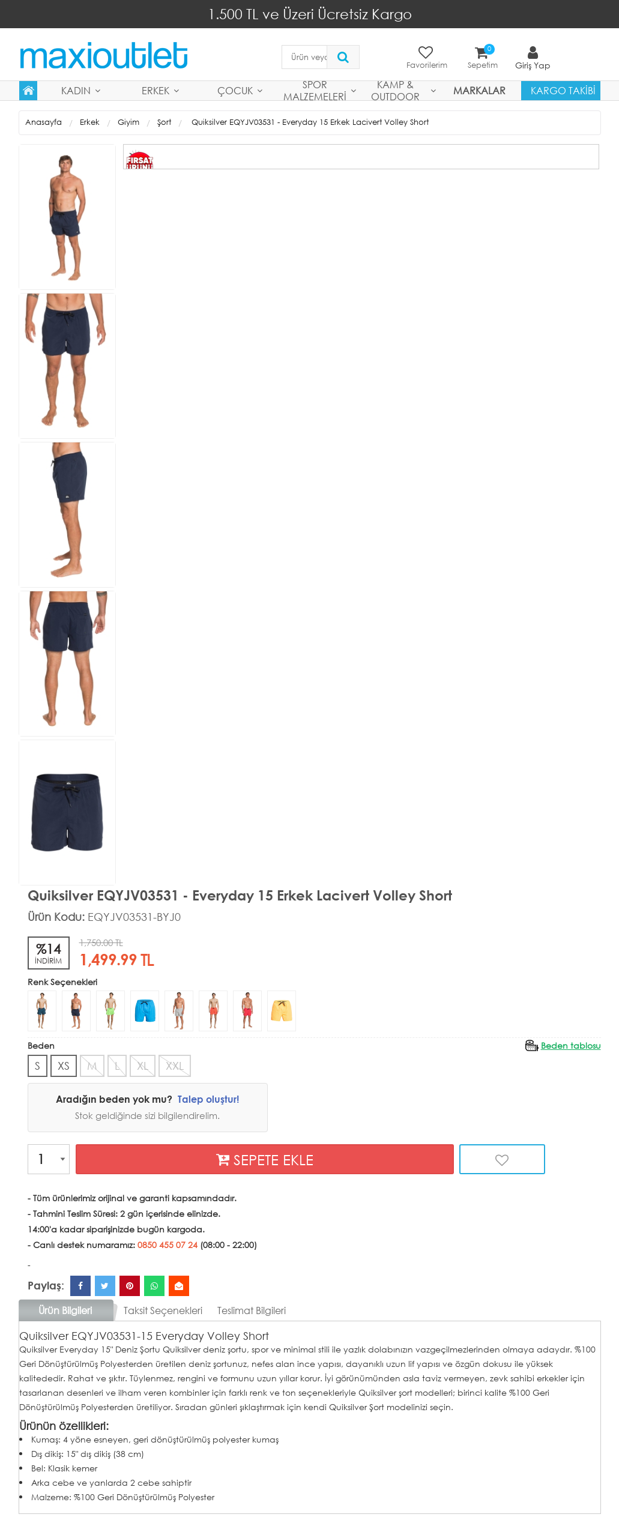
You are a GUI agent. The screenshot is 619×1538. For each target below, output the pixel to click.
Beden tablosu (571, 1045)
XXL (175, 1065)
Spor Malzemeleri (314, 90)
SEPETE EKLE (264, 1159)
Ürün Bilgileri (65, 1309)
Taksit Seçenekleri (163, 1309)
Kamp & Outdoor (395, 90)
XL (142, 1065)
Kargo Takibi (563, 90)
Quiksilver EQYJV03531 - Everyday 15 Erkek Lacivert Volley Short (309, 122)
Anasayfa (43, 122)
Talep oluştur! (208, 1099)
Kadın (76, 90)
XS (64, 1065)
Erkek (155, 90)
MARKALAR (479, 90)
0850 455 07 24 (167, 1244)
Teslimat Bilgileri (251, 1309)
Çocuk (235, 90)
